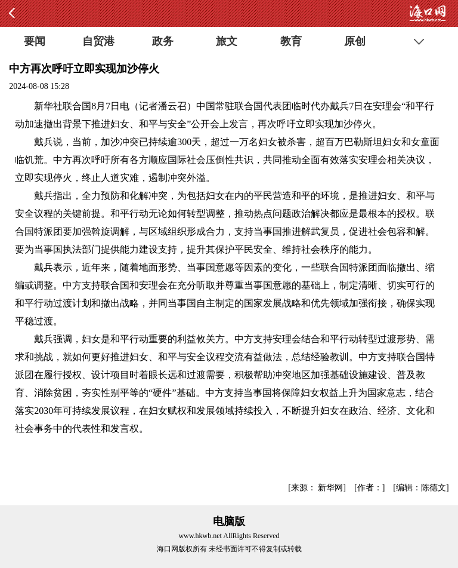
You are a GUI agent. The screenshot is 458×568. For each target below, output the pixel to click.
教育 (291, 41)
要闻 (34, 41)
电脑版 (229, 521)
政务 (163, 41)
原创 (355, 41)
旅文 (226, 41)
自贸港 (98, 41)
